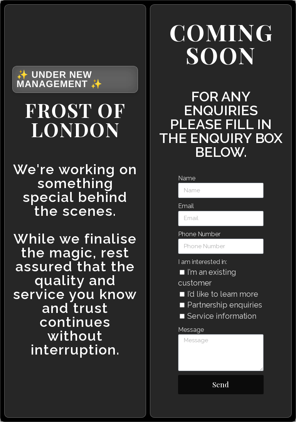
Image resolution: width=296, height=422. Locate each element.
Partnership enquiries (224, 304)
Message (191, 329)
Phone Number (199, 234)
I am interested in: (202, 262)
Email (186, 206)
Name (186, 178)
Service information (221, 316)
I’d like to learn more (222, 294)
